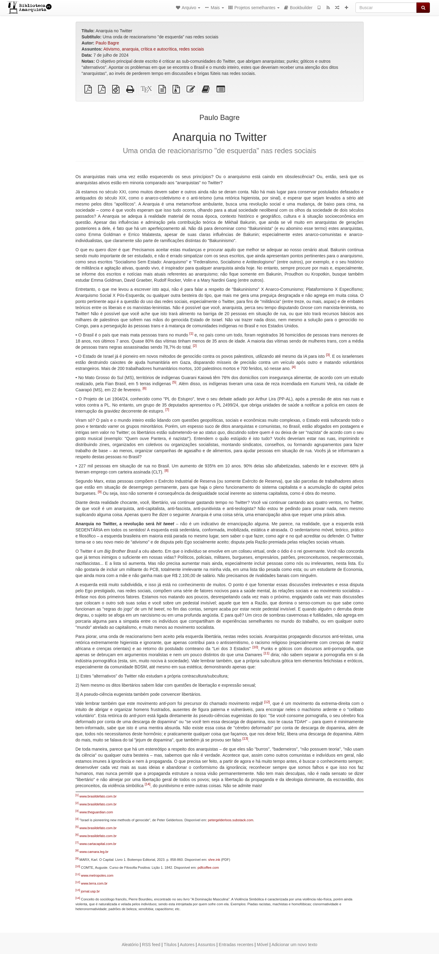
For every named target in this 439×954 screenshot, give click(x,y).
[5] (174, 382)
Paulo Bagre (107, 42)
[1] (191, 334)
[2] (195, 346)
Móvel (262, 944)
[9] (100, 492)
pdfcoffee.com (208, 867)
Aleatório (130, 944)
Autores (187, 944)
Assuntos (207, 944)
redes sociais (191, 49)
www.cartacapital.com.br (98, 844)
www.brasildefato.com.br (98, 796)
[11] (266, 653)
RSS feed (151, 944)
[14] (148, 784)
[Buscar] (386, 7)
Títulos (170, 944)
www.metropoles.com (97, 875)
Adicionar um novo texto (294, 944)
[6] (144, 388)
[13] (245, 739)
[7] (167, 410)
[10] (255, 647)
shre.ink (214, 859)
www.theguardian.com (96, 812)
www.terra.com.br (94, 883)
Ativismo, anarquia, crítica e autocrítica (140, 49)
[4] (293, 367)
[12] (267, 702)
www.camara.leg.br (94, 852)
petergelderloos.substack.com (230, 820)
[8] (166, 471)
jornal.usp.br (90, 891)
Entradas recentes (236, 944)
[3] (328, 355)
